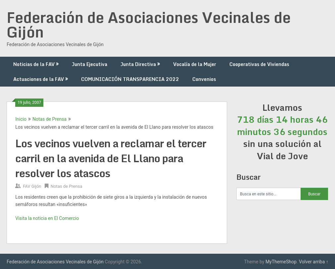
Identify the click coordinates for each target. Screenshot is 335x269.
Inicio (20, 119)
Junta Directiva (138, 64)
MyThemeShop (281, 261)
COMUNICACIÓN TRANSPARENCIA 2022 (130, 79)
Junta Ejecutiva (89, 64)
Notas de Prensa (49, 119)
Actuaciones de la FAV (38, 79)
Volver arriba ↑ (313, 261)
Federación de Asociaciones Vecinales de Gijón (149, 24)
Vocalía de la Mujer (194, 64)
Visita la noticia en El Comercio (47, 218)
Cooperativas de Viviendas (259, 64)
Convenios (204, 79)
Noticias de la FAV (34, 64)
